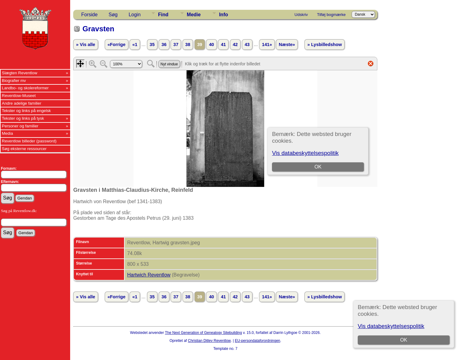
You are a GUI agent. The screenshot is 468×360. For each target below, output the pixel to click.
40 (211, 44)
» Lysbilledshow (324, 44)
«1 (134, 44)
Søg (113, 14)
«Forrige (117, 44)
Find (163, 14)
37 (175, 44)
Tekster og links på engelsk (26, 110)
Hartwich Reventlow (148, 274)
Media (7, 133)
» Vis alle (85, 44)
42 (235, 44)
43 (247, 44)
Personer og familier (20, 126)
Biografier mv (14, 80)
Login (135, 14)
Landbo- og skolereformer (25, 88)
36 (163, 44)
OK (403, 340)
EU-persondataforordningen (257, 341)
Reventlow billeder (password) (29, 141)
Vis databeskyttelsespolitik (391, 326)
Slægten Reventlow (19, 73)
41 (223, 44)
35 (152, 44)
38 (187, 44)
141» (267, 44)
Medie (194, 14)
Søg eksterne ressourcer (24, 148)
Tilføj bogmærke (331, 14)
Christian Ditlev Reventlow (209, 341)
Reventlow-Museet (19, 95)
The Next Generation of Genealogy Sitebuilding (203, 333)
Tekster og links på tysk (23, 118)
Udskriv (301, 14)
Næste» (287, 44)
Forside (89, 14)
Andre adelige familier (21, 103)
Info (223, 14)
